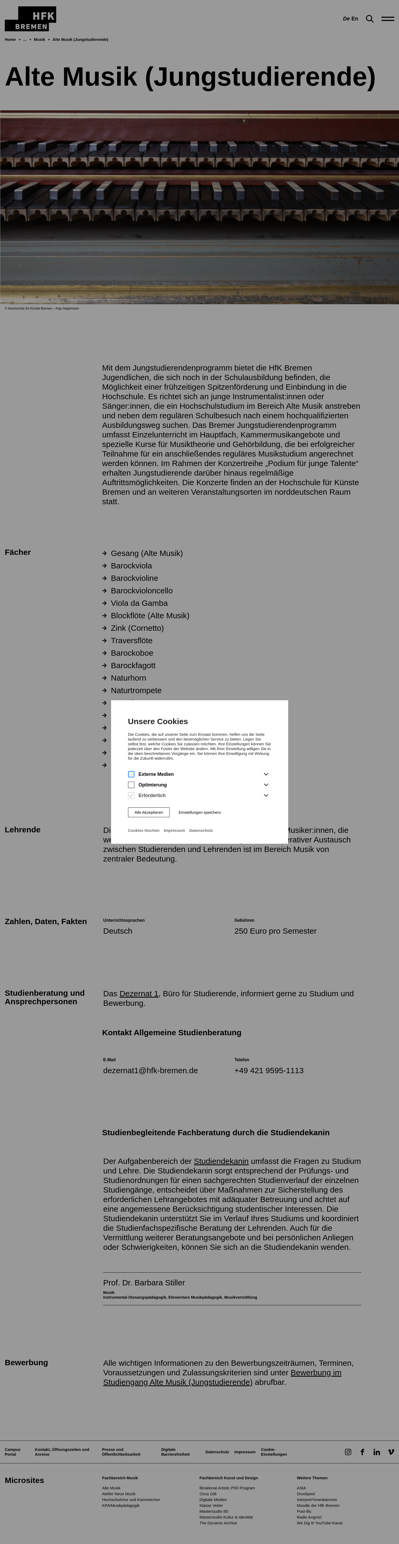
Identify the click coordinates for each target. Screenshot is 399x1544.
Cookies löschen (143, 819)
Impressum (174, 819)
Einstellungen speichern (200, 801)
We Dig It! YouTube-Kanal (320, 1523)
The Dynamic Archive (218, 1523)
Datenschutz (201, 819)
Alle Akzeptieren (148, 801)
